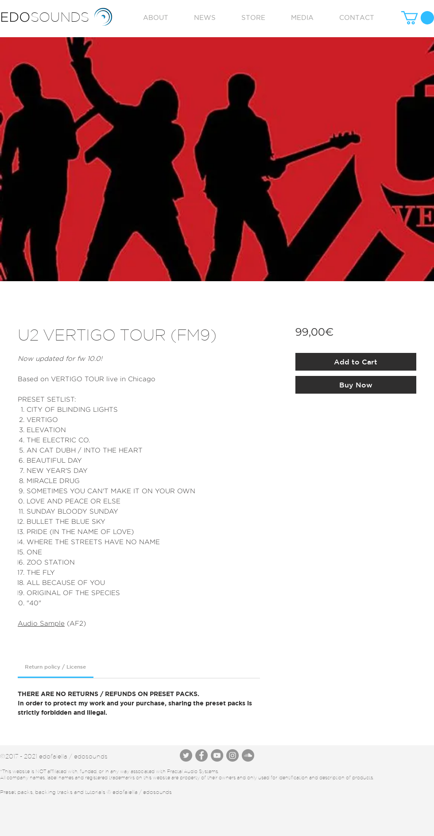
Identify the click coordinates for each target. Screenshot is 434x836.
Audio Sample (41, 623)
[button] (417, 17)
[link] (55, 666)
